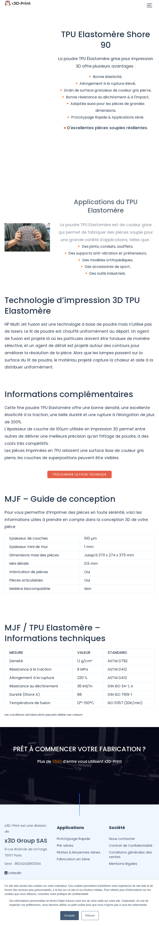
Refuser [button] (90, 915)
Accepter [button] (69, 915)
